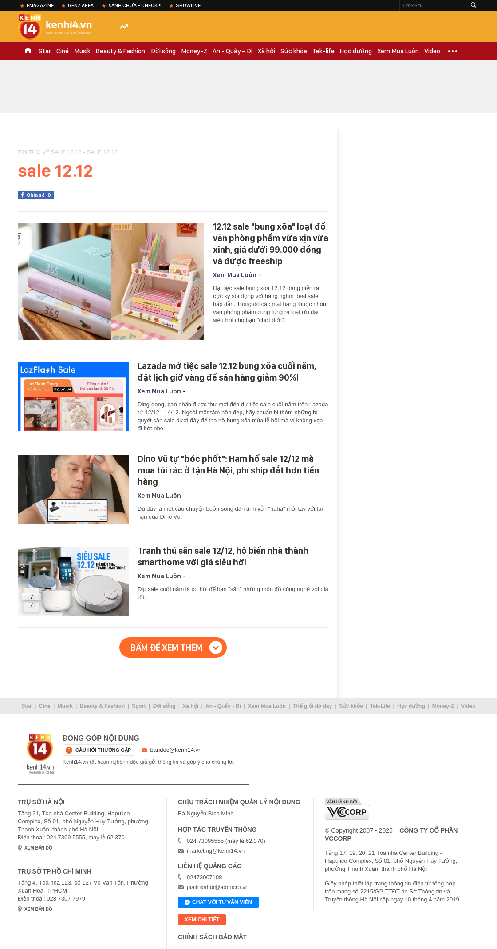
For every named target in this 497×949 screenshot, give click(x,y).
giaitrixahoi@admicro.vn (217, 887)
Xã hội (266, 51)
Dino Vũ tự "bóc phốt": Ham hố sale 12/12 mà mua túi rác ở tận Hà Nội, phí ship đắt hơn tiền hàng (228, 470)
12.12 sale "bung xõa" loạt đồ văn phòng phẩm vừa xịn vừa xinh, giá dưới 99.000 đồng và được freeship (270, 243)
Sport (139, 706)
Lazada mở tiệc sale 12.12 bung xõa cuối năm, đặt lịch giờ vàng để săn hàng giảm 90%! (227, 372)
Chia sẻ (40, 195)
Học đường (356, 51)
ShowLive (188, 5)
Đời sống (163, 51)
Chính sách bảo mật (212, 937)
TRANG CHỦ (28, 51)
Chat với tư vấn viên (218, 903)
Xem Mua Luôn (398, 51)
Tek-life (323, 51)
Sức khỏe (293, 51)
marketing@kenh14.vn (216, 850)
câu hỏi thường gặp (103, 750)
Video (432, 51)
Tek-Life (380, 706)
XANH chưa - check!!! (135, 5)
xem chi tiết (202, 920)
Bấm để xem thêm (166, 647)
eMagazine (40, 5)
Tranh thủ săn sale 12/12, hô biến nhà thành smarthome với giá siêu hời (223, 556)
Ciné (62, 51)
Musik (82, 51)
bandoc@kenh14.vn (176, 750)
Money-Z (194, 51)
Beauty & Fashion (120, 51)
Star (45, 51)
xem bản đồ (38, 848)
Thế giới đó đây (312, 706)
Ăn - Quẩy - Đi (232, 51)
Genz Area (81, 5)
